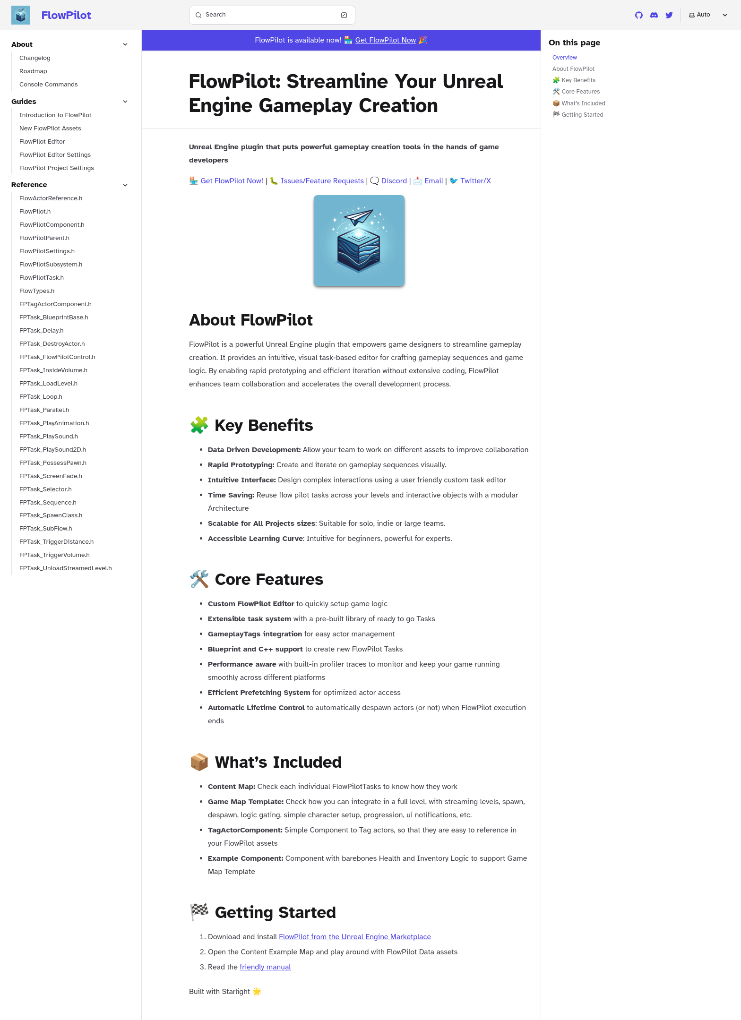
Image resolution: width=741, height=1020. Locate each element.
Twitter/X (476, 181)
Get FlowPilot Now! (231, 181)
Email (433, 181)
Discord (394, 181)
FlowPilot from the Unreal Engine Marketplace (355, 937)
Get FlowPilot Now (385, 40)
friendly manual (265, 967)
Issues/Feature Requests (322, 181)
